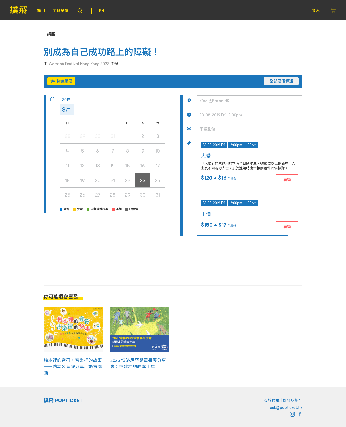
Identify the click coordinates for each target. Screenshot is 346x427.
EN (101, 10)
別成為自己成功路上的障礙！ (102, 52)
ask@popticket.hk (286, 407)
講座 (51, 33)
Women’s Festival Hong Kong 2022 (79, 63)
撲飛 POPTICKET (63, 400)
